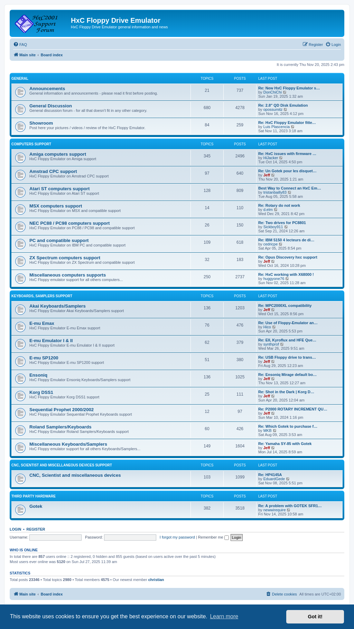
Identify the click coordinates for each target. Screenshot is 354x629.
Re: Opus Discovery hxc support (287, 257)
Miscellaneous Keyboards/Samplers (68, 444)
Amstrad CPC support (53, 171)
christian (156, 580)
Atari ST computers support (59, 188)
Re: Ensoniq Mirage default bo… (287, 374)
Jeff (266, 175)
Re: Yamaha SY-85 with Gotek (284, 444)
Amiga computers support (57, 154)
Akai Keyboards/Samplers (57, 306)
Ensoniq (38, 375)
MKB (267, 430)
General (19, 78)
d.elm (268, 209)
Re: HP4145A (270, 475)
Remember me (213, 537)
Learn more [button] (224, 616)
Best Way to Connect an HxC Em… (289, 188)
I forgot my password (177, 537)
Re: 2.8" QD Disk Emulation (283, 105)
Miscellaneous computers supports (67, 275)
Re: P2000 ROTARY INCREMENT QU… (292, 409)
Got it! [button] (315, 616)
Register (36, 529)
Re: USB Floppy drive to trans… (287, 357)
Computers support (31, 144)
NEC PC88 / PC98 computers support (69, 223)
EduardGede (274, 479)
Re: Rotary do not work (279, 205)
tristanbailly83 (275, 192)
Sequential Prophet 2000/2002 (61, 409)
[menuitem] (20, 44)
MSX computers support (55, 206)
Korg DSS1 (41, 392)
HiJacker (270, 158)
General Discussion (50, 105)
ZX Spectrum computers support (64, 257)
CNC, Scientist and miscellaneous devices (75, 475)
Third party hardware (33, 496)
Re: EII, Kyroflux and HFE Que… (287, 340)
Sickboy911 (273, 227)
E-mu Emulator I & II (51, 340)
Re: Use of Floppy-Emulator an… (288, 323)
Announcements (47, 88)
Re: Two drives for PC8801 (282, 223)
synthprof (271, 344)
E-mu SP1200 (43, 357)
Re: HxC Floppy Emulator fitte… (287, 122)
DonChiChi (272, 92)
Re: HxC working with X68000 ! (286, 274)
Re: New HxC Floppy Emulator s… (289, 88)
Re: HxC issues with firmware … (287, 154)
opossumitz (273, 109)
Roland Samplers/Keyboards (60, 426)
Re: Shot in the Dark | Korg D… (286, 392)
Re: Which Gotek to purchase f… (287, 426)
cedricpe (270, 244)
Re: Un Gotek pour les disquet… (287, 171)
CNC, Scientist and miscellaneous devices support (61, 465)
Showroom (41, 123)
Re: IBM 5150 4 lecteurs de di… (286, 240)
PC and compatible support (58, 240)
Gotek (35, 506)
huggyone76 (274, 279)
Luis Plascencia (276, 127)
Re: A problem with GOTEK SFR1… (290, 506)
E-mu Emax (41, 323)
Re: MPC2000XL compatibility (284, 305)
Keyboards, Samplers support (41, 296)
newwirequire (274, 510)
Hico (267, 327)
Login (15, 529)
